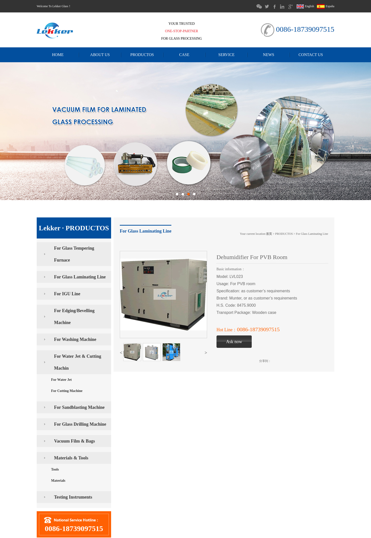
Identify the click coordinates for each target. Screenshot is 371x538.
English (305, 6)
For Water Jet (61, 380)
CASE (184, 55)
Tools (55, 469)
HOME (57, 55)
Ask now (234, 341)
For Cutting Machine (67, 391)
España (325, 6)
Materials (58, 480)
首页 (269, 234)
